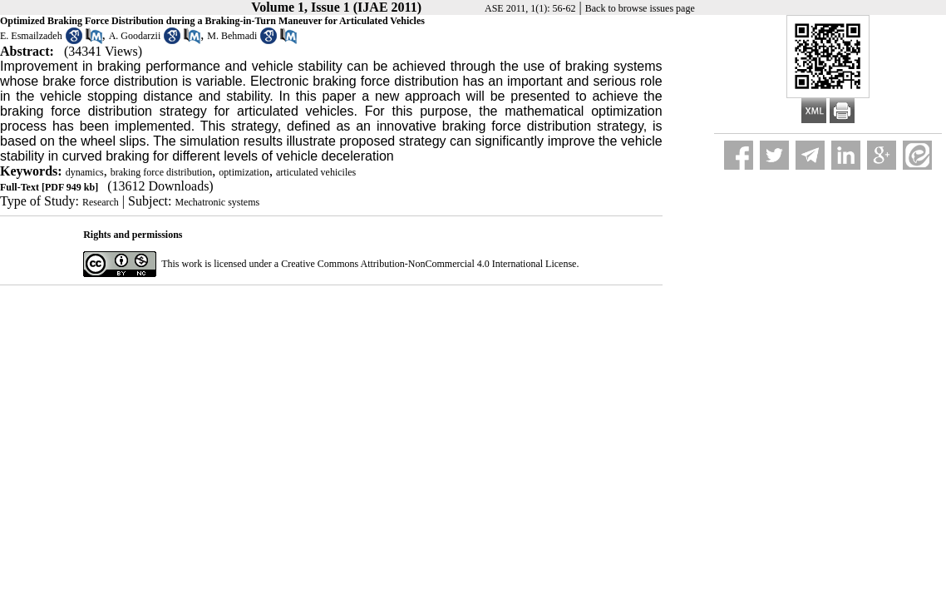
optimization (244, 172)
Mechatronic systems (217, 202)
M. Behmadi (232, 36)
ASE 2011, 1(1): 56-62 (530, 8)
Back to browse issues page (640, 8)
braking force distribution (162, 172)
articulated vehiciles (316, 172)
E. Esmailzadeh (31, 36)
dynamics (85, 172)
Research (100, 202)
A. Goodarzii (135, 36)
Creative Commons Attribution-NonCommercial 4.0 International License (428, 264)
